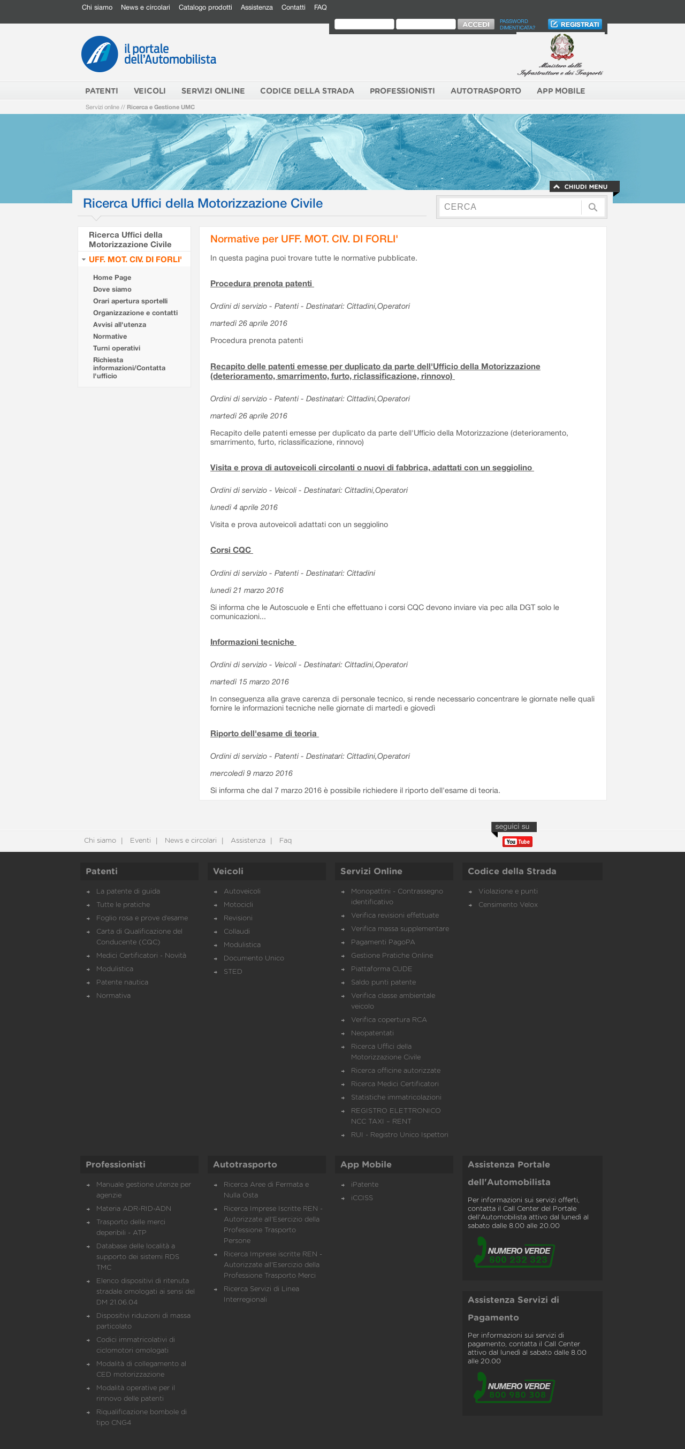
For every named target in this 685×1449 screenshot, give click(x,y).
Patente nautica (122, 982)
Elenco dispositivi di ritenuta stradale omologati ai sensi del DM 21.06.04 (145, 1292)
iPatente (364, 1184)
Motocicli (238, 905)
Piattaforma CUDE (382, 969)
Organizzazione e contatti (135, 313)
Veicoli (228, 871)
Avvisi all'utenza (119, 325)
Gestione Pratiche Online (392, 955)
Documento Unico (254, 958)
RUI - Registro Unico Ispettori (399, 1135)
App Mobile (366, 1165)
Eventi (139, 840)
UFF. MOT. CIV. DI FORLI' (135, 259)
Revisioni (238, 918)
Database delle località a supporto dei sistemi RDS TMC (137, 1257)
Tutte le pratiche (123, 905)
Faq (284, 840)
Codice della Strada (512, 871)
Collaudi (237, 931)
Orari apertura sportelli (130, 301)
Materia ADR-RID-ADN (133, 1209)
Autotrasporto (245, 1165)
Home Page (112, 277)
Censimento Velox (508, 905)
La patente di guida (128, 891)
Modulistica (114, 969)
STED (233, 971)
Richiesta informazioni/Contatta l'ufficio (129, 368)
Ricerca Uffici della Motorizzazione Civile (130, 239)
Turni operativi (116, 348)
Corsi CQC (231, 549)
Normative (110, 336)
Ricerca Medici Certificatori (395, 1084)
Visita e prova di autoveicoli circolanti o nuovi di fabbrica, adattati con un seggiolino (372, 467)
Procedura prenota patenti (262, 283)
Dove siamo (112, 289)
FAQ (320, 7)
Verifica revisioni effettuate (395, 915)
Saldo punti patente (383, 982)
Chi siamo (97, 7)
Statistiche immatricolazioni (396, 1097)
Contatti (293, 7)
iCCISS (362, 1198)
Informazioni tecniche (253, 641)
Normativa (113, 996)
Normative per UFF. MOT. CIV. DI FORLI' (304, 238)
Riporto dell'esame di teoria (264, 733)
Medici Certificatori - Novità (141, 955)
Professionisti (116, 1165)
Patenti (102, 871)
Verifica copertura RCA (389, 1020)
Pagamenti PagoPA (383, 942)
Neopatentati (372, 1033)
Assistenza (257, 7)
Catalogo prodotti (205, 7)
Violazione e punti (508, 891)
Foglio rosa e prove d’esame (142, 918)
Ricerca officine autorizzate (395, 1070)
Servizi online (102, 106)
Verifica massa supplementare (400, 929)
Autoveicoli (242, 891)
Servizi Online (371, 871)
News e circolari (145, 7)
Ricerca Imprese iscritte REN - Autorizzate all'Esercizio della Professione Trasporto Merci (273, 1265)
